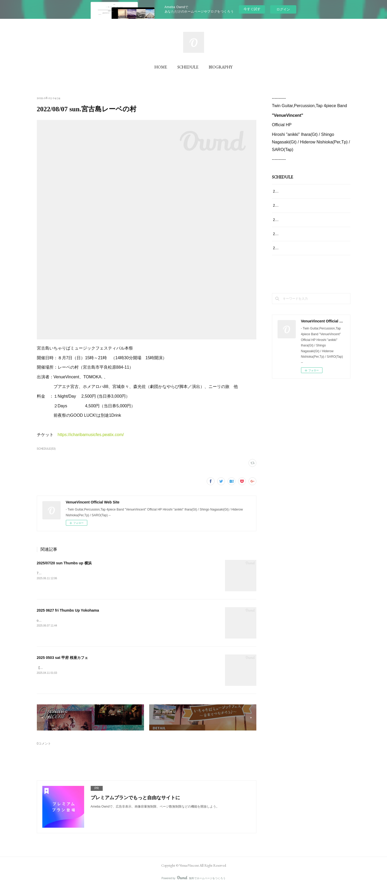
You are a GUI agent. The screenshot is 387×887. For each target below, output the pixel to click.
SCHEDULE (187, 67)
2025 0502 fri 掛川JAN (291, 234)
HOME (160, 67)
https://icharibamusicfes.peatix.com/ (91, 434)
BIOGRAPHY (221, 67)
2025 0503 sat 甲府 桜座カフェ (62, 658)
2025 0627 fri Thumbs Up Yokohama (68, 610)
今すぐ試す (252, 9)
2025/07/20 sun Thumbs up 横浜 (64, 563)
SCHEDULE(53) (46, 448)
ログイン (283, 9)
